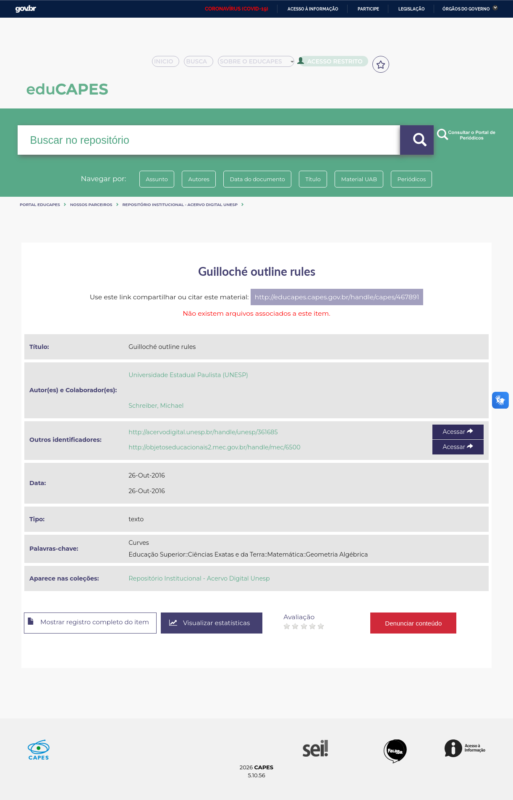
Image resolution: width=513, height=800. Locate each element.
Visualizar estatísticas (222, 623)
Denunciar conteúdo (428, 622)
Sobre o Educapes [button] (260, 64)
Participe (368, 9)
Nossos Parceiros (91, 204)
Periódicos (424, 179)
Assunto (144, 179)
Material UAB (366, 179)
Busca (202, 64)
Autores (191, 179)
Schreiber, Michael (155, 405)
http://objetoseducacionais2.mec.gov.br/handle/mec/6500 (214, 447)
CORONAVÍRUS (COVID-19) (236, 9)
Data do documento (255, 179)
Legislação (411, 9)
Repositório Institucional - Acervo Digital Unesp (180, 204)
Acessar (458, 432)
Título (315, 179)
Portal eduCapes (40, 204)
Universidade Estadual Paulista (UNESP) (188, 375)
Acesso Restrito (333, 63)
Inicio (168, 64)
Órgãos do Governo (466, 9)
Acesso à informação (313, 9)
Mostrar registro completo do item (94, 623)
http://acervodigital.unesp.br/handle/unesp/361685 (202, 432)
